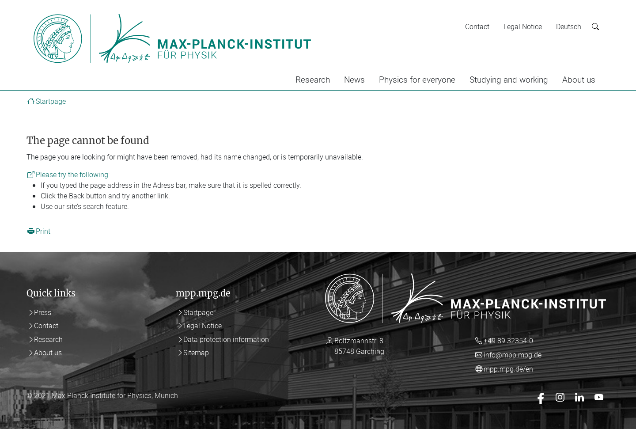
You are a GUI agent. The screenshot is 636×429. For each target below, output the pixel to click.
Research (312, 79)
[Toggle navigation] (330, 12)
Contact (477, 26)
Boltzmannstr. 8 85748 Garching (359, 346)
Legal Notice (523, 26)
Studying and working (508, 79)
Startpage (51, 101)
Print (43, 231)
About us (578, 79)
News (354, 79)
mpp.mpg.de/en (508, 369)
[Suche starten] (595, 26)
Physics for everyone (417, 79)
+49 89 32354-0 (508, 340)
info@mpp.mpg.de (512, 355)
